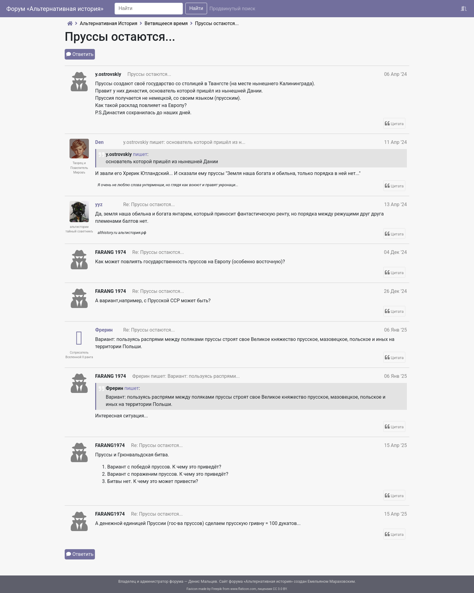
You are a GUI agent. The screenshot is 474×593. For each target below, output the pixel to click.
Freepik (216, 589)
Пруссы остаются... (217, 23)
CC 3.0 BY (280, 589)
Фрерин (104, 330)
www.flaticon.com (243, 589)
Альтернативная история (268, 581)
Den (99, 142)
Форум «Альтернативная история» (54, 8)
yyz (98, 204)
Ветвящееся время (166, 23)
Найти (196, 8)
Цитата (397, 124)
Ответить (83, 54)
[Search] (149, 8)
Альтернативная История (108, 23)
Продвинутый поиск (232, 8)
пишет (140, 154)
